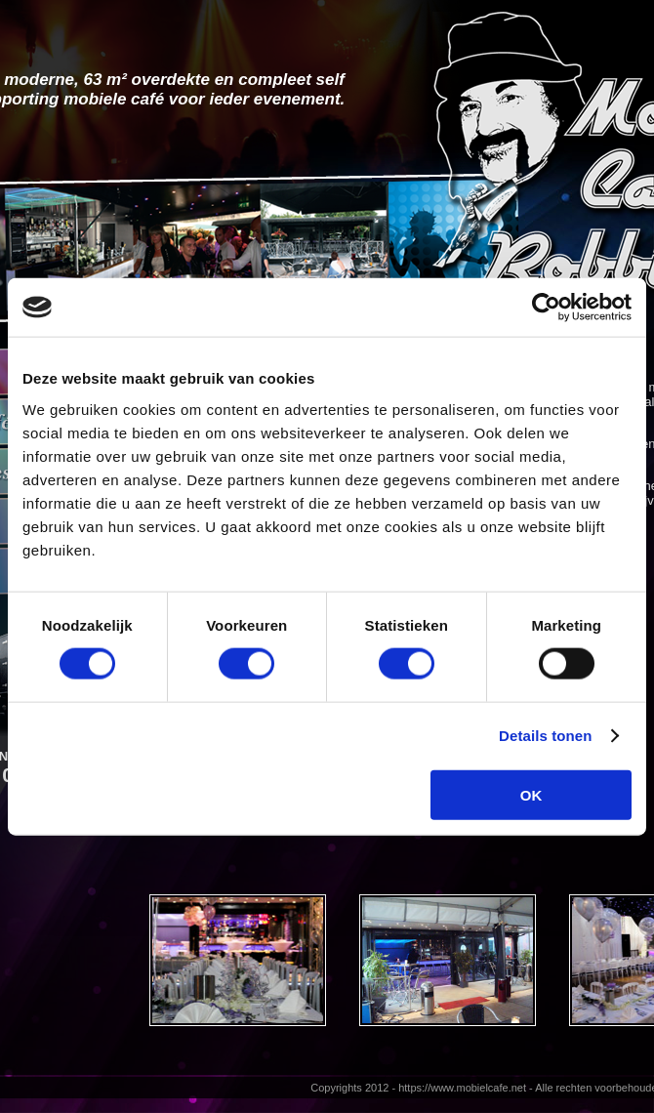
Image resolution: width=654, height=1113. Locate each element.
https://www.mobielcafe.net (462, 1087)
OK (531, 794)
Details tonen (545, 735)
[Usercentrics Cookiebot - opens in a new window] (546, 307)
